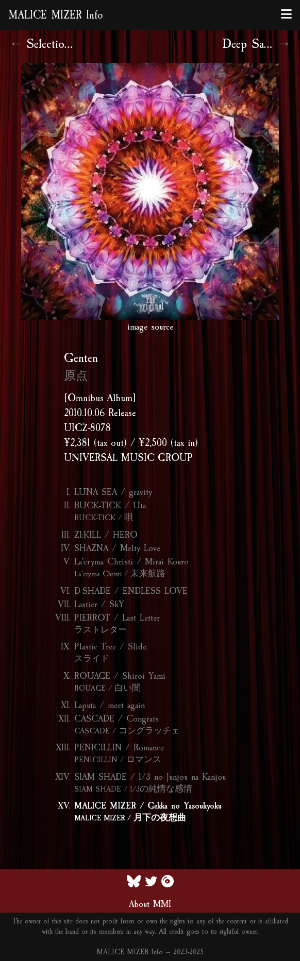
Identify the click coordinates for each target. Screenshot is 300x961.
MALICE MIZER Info (55, 15)
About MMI (150, 904)
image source (150, 326)
